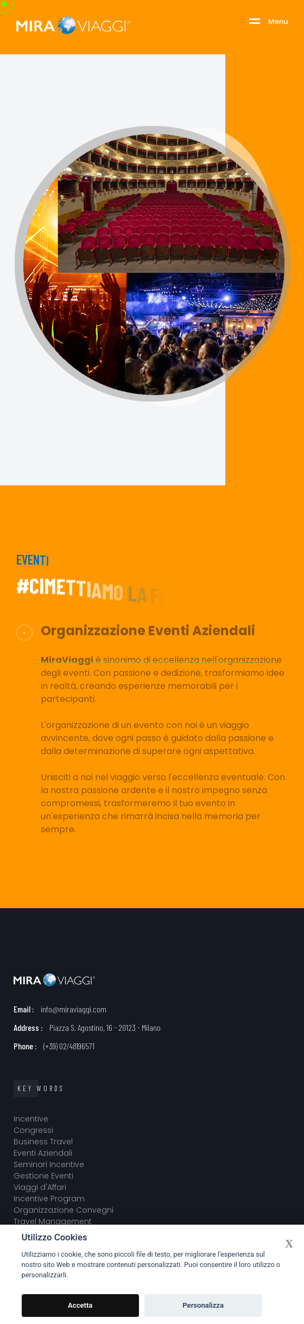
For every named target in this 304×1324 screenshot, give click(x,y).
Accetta (80, 1305)
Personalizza (203, 1305)
